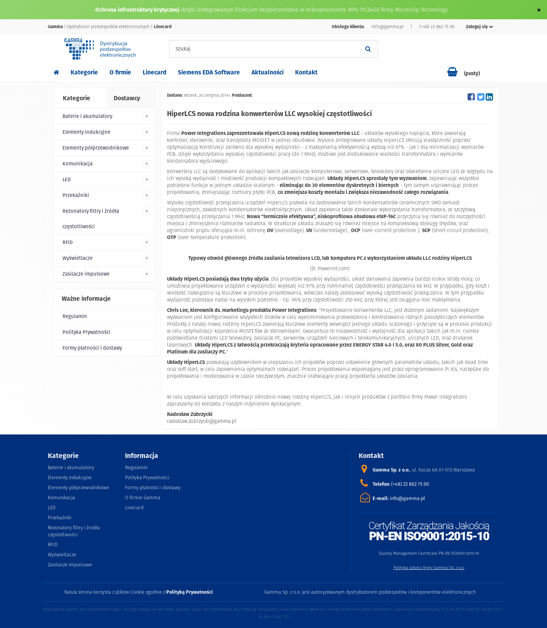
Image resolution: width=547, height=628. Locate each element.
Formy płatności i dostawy (92, 348)
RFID (67, 242)
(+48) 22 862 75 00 (436, 27)
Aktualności (268, 72)
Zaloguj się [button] (479, 27)
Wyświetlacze (77, 258)
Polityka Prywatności (86, 332)
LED (66, 179)
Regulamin (74, 316)
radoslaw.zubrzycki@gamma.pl (201, 421)
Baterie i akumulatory (87, 116)
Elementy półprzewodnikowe (95, 148)
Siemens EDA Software (209, 72)
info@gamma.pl (387, 27)
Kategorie (84, 72)
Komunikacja (77, 163)
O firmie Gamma (142, 497)
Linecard (154, 72)
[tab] (79, 98)
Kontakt (306, 72)
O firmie (120, 72)
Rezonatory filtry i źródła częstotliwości (90, 218)
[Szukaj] (368, 48)
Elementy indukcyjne (86, 132)
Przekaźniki (75, 195)
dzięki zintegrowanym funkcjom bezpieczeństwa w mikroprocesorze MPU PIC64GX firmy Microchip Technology (314, 9)
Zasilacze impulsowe (86, 274)
